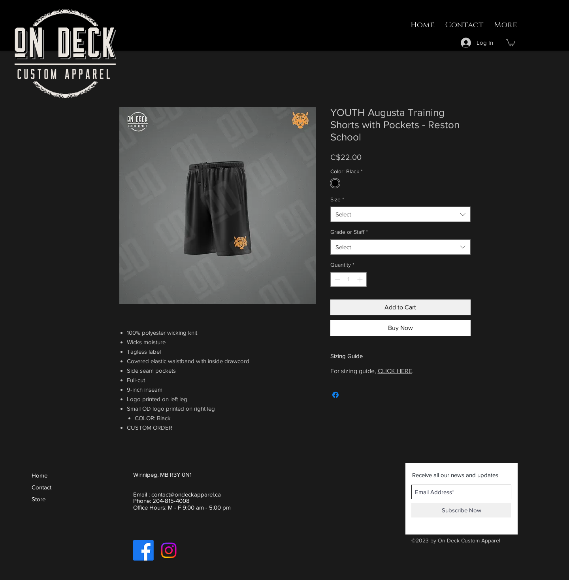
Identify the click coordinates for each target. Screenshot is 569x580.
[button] (510, 42)
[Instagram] (168, 550)
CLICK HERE (395, 371)
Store (38, 499)
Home (39, 475)
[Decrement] (336, 279)
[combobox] (400, 214)
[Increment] (361, 279)
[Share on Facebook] (335, 395)
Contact (41, 487)
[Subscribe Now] (461, 510)
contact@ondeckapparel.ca (186, 494)
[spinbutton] (348, 279)
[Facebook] (143, 550)
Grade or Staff (349, 232)
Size (337, 199)
